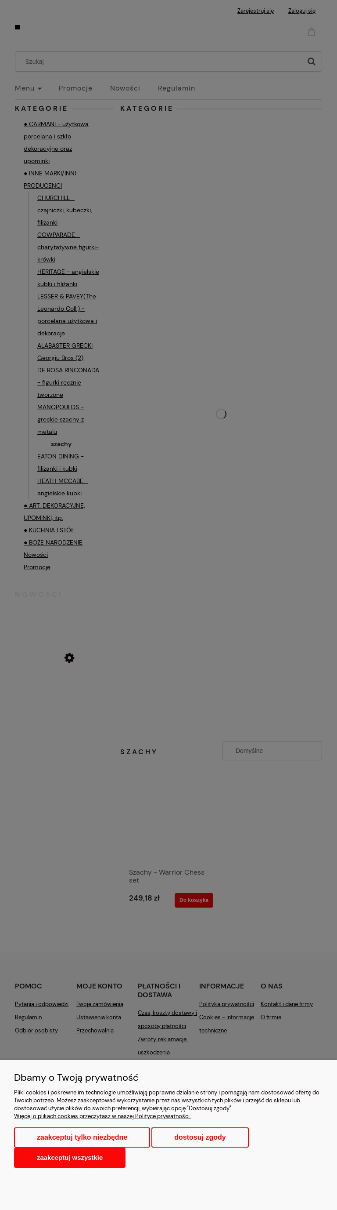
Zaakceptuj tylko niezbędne (82, 1137)
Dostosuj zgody (200, 1137)
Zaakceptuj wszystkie (70, 1157)
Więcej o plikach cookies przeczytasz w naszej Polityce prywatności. (102, 1116)
